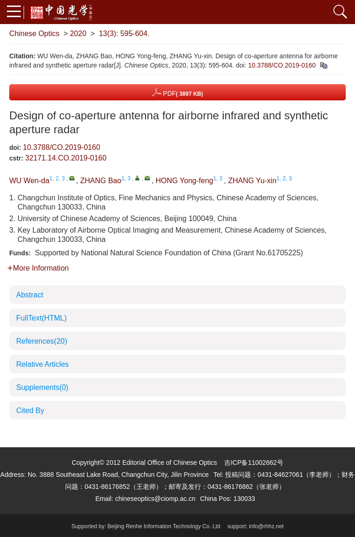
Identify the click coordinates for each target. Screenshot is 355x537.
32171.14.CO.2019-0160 (65, 158)
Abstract (29, 295)
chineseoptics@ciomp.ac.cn (155, 498)
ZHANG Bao (100, 181)
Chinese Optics (34, 33)
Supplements (42, 387)
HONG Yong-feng (185, 181)
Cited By (30, 410)
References (41, 341)
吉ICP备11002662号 (253, 462)
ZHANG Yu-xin (252, 181)
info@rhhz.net (266, 526)
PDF (177, 92)
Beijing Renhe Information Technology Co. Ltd (164, 526)
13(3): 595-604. (124, 33)
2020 (78, 33)
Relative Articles (42, 364)
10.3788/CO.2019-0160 (282, 65)
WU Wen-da (29, 181)
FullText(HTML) (41, 318)
